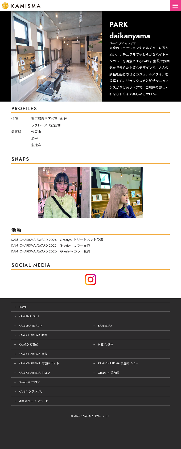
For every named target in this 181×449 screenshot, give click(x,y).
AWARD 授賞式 (28, 345)
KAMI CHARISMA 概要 (33, 335)
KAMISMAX (105, 326)
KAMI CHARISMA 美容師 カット (39, 363)
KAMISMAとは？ (29, 316)
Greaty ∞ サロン (29, 382)
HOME (23, 307)
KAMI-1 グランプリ (31, 392)
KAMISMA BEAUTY (31, 326)
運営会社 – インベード (33, 401)
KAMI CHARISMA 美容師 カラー (118, 363)
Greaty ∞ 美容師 (108, 373)
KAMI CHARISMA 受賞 (33, 354)
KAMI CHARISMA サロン (34, 373)
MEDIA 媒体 (105, 345)
